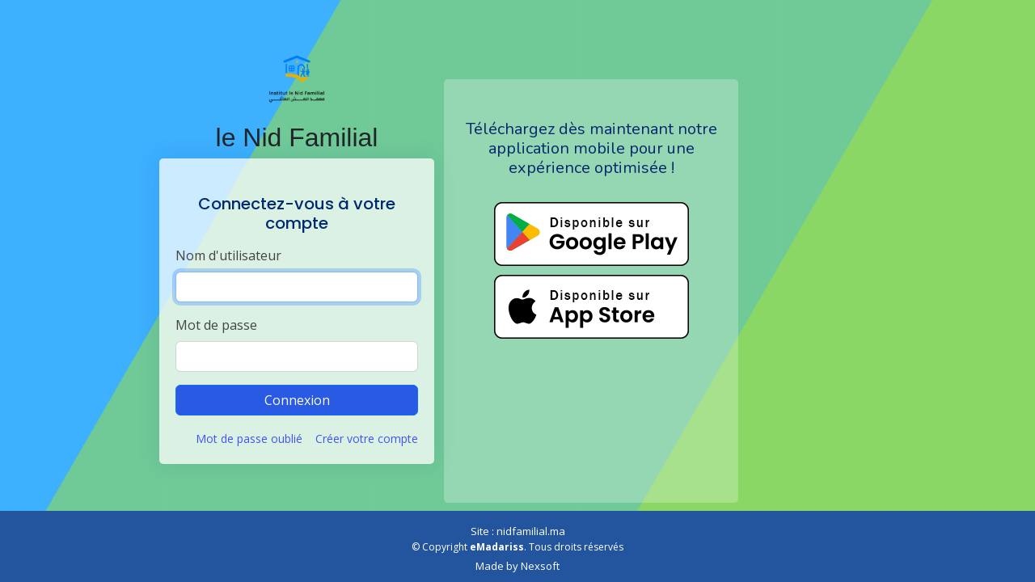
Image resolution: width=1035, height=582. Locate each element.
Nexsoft (540, 566)
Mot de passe (216, 325)
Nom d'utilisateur (228, 255)
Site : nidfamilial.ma (518, 531)
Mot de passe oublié (249, 438)
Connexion (297, 400)
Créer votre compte (366, 438)
